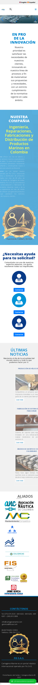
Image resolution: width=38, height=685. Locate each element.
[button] (35, 19)
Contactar (19, 290)
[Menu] (35, 10)
